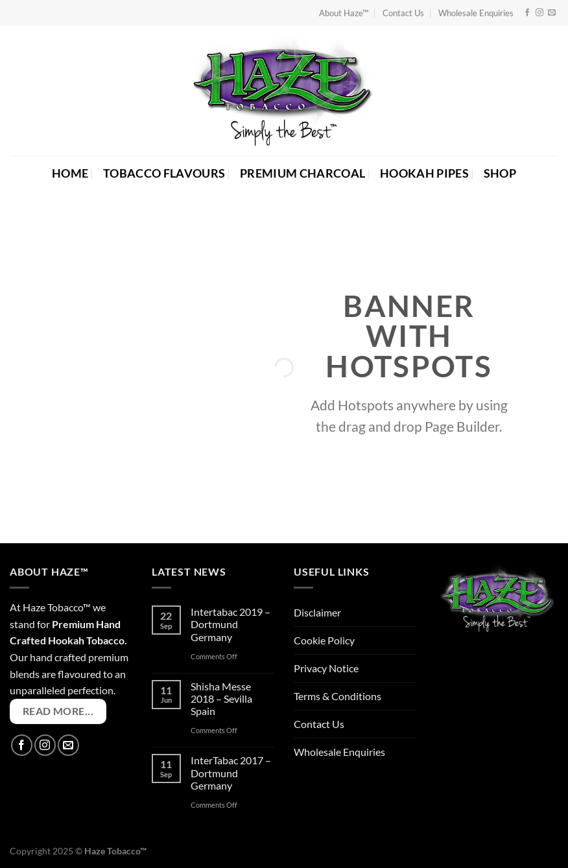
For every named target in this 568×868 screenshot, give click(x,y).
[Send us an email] (552, 13)
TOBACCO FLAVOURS (164, 173)
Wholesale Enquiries (476, 13)
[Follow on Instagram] (539, 13)
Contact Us (403, 13)
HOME (70, 173)
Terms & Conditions (337, 696)
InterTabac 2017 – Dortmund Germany (231, 772)
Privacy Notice (326, 668)
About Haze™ (343, 13)
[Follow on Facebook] (527, 13)
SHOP (500, 173)
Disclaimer (317, 612)
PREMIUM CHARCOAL (303, 173)
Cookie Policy (324, 640)
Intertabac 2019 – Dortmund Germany (230, 623)
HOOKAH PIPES (424, 173)
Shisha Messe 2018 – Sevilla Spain (221, 698)
